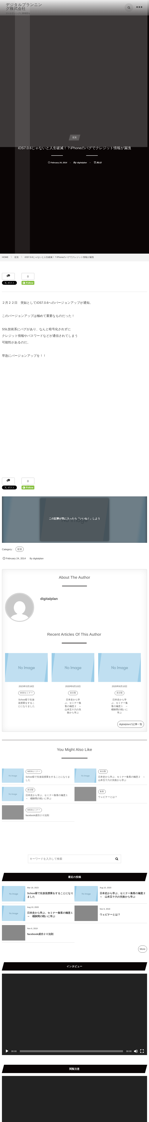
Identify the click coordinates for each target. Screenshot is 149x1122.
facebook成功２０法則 (37, 817)
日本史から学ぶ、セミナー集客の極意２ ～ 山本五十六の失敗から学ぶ (74, 708)
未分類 (73, 695)
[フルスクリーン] (142, 1051)
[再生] (7, 1051)
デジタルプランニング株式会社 (24, 7)
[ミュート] (136, 1051)
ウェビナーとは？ (107, 799)
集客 (102, 794)
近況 (19, 549)
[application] (74, 1014)
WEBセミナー (26, 695)
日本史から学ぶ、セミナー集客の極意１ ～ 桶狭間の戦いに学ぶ (120, 708)
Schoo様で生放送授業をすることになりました (26, 705)
